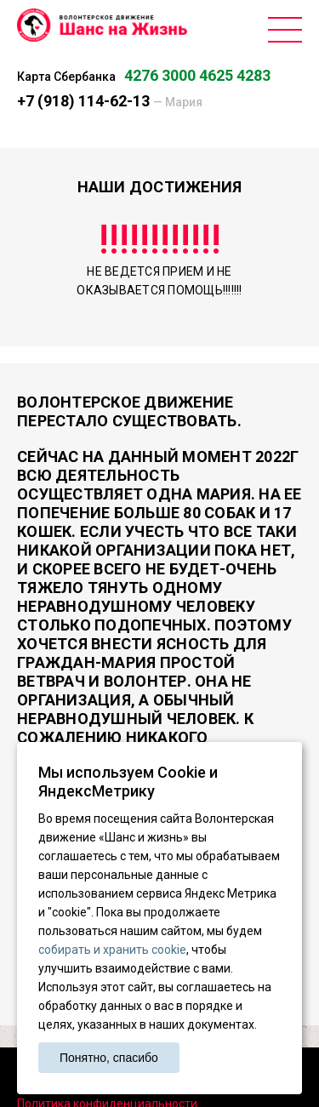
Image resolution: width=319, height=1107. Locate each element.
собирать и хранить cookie (112, 949)
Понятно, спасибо (109, 1057)
